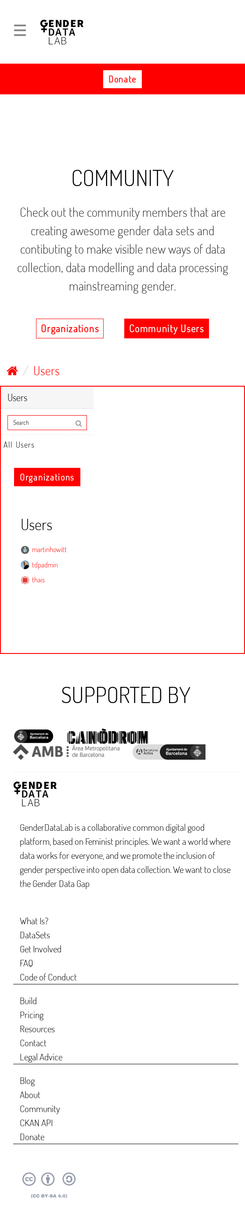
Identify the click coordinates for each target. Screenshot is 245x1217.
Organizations (70, 328)
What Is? (34, 920)
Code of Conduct (48, 977)
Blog (27, 1080)
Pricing (31, 1014)
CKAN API (36, 1122)
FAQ (26, 963)
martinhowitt (49, 549)
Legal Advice (41, 1057)
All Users (19, 444)
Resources (37, 1028)
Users (46, 370)
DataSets (35, 935)
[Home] (12, 370)
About (30, 1094)
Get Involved (40, 949)
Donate (122, 79)
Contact (33, 1042)
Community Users (166, 328)
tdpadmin (45, 564)
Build (28, 1000)
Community (40, 1108)
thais (38, 579)
